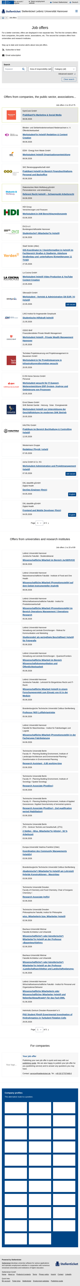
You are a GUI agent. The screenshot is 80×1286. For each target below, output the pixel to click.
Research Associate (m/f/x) (36, 897)
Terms (35, 1274)
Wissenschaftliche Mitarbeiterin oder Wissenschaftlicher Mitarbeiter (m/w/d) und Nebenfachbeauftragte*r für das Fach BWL (44, 994)
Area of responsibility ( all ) (41, 69)
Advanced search (67, 73)
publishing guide (29, 1063)
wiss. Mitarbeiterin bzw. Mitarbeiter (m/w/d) (44, 916)
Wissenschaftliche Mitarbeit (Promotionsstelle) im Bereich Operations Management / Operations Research (47, 611)
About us (11, 1274)
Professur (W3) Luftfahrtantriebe (39, 712)
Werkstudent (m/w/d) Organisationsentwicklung (46, 154)
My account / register (18, 2)
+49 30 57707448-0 (63, 1073)
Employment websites (41, 1281)
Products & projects (23, 1274)
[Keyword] (15, 69)
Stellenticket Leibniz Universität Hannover (45, 11)
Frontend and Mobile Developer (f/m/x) (42, 510)
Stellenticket (6, 1263)
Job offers (13, 18)
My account (6, 1281)
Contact (60, 1274)
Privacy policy (44, 1274)
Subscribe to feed (11, 49)
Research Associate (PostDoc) (38, 786)
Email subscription (11, 55)
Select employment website (37, 2)
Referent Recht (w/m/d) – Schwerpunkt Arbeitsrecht (48, 194)
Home (4, 1274)
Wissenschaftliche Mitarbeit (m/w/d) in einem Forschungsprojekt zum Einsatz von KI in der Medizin (45, 692)
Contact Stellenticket (60, 2)
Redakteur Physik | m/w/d (35, 449)
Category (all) (60, 69)
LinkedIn (68, 1274)
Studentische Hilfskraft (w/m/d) (38, 318)
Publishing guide (57, 1281)
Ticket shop (16, 1281)
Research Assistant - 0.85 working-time (42, 763)
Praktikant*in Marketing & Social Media (42, 115)
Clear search (69, 79)
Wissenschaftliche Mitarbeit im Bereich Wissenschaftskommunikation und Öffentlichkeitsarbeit (42, 663)
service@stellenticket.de (40, 1073)
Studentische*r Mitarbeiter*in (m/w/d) (41, 233)
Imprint (53, 1274)
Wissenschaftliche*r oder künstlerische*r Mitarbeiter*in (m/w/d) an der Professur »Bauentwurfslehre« (43, 939)
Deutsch (75, 2)
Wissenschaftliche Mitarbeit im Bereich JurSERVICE (49, 560)
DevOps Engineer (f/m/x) (35, 490)
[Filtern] (23, 69)
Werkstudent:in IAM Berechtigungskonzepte (45, 214)
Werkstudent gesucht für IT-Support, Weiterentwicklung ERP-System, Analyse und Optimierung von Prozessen (45, 386)
